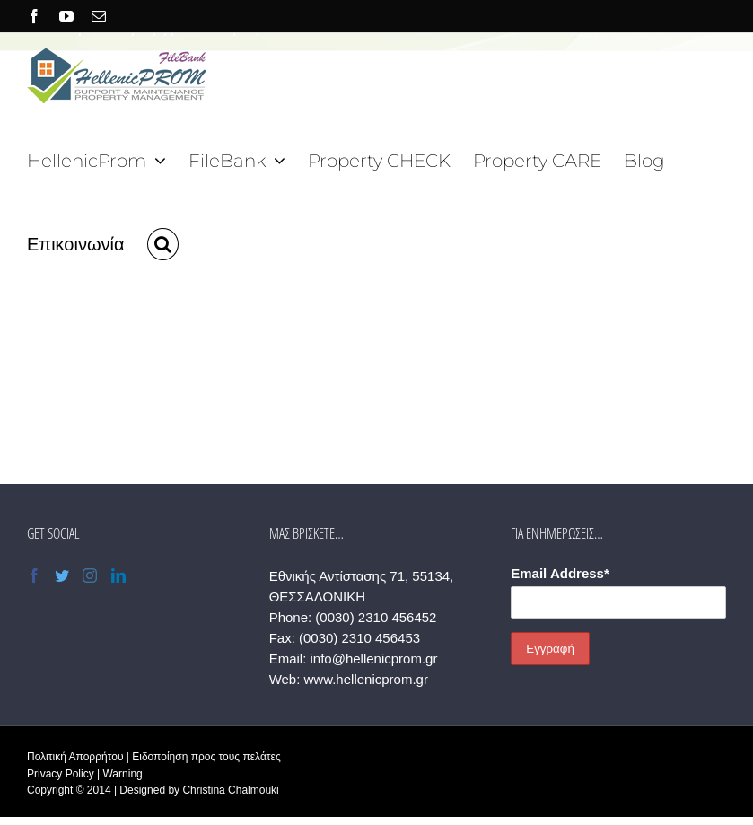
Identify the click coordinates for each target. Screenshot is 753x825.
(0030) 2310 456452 (375, 617)
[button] (163, 242)
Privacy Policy (60, 774)
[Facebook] (34, 575)
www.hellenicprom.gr (366, 679)
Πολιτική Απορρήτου (75, 756)
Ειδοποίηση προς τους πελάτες (206, 756)
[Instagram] (90, 575)
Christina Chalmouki (230, 790)
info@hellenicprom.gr (373, 658)
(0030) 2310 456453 (359, 637)
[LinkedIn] (118, 575)
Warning (122, 774)
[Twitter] (62, 575)
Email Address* (560, 573)
